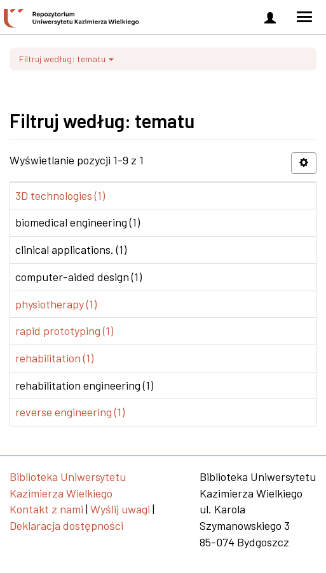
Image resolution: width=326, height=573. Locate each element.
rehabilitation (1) (54, 358)
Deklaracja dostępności (66, 525)
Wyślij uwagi (120, 509)
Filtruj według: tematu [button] (66, 58)
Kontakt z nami (46, 509)
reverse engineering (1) (70, 412)
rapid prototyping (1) (64, 331)
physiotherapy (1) (56, 304)
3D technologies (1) (60, 195)
